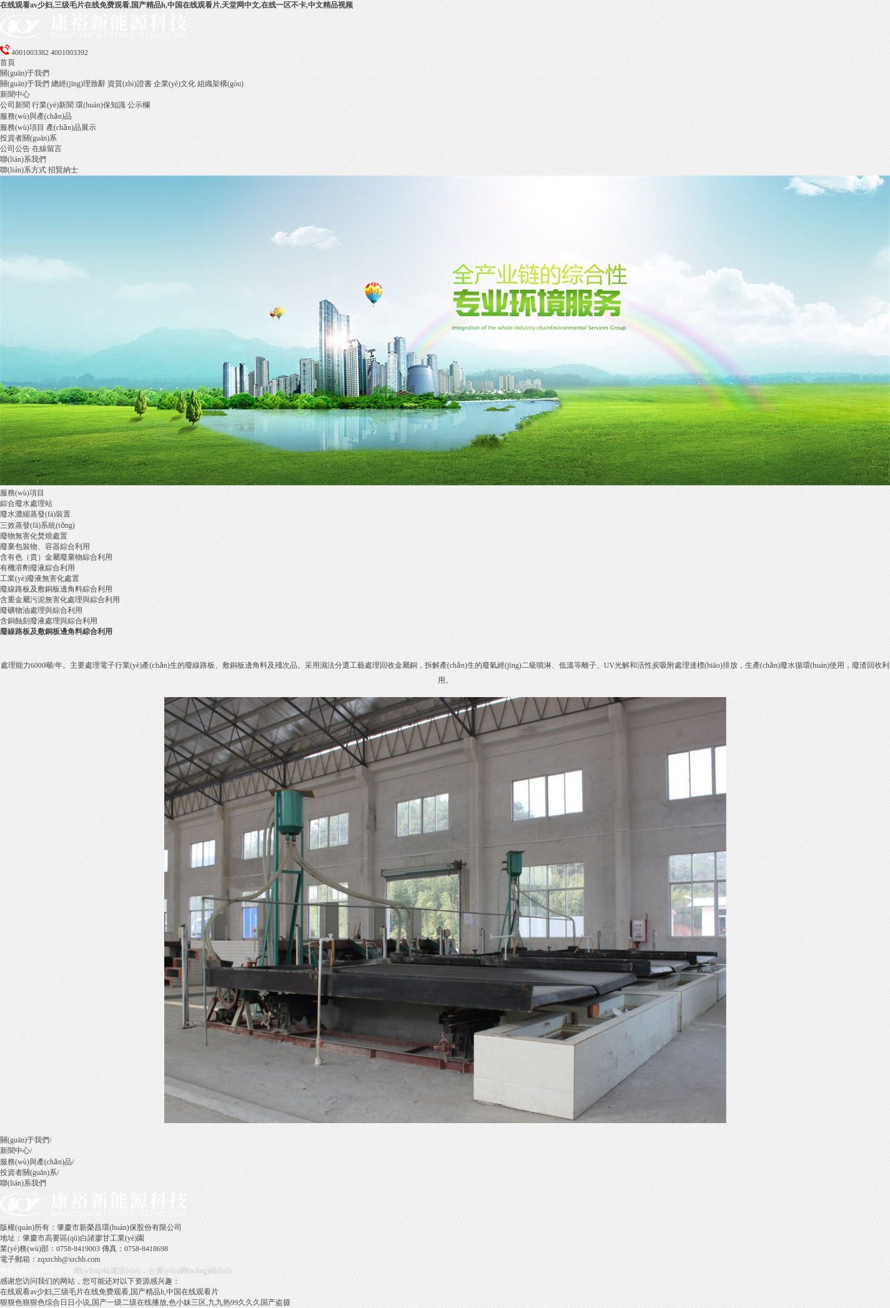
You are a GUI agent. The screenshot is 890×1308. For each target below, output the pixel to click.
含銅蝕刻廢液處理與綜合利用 (48, 621)
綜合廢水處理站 (26, 503)
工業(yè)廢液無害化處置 (39, 578)
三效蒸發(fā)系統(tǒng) (37, 525)
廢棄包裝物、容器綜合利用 (45, 546)
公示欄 (138, 105)
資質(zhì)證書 (129, 83)
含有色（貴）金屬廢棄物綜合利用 (56, 557)
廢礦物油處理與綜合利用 (41, 610)
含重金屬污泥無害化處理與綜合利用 (60, 599)
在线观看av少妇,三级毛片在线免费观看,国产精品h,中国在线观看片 (109, 1291)
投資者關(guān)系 (28, 138)
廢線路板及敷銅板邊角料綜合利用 (56, 589)
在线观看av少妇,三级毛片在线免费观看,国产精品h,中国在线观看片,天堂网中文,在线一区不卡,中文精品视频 (176, 5)
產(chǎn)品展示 (71, 127)
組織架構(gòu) (220, 83)
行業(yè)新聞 (53, 105)
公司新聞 (15, 105)
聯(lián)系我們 (23, 159)
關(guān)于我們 (24, 73)
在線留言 (47, 148)
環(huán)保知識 (100, 105)
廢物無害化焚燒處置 (33, 536)
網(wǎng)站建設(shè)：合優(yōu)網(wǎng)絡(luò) (153, 1270)
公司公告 (15, 148)
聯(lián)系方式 (23, 170)
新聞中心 (15, 94)
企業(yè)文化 (174, 83)
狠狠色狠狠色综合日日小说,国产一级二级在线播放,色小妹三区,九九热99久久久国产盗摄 (145, 1302)
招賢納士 (63, 170)
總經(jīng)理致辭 (78, 83)
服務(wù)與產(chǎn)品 (36, 116)
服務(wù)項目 (22, 127)
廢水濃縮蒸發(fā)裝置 (35, 514)
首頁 (7, 62)
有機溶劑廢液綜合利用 (37, 567)
